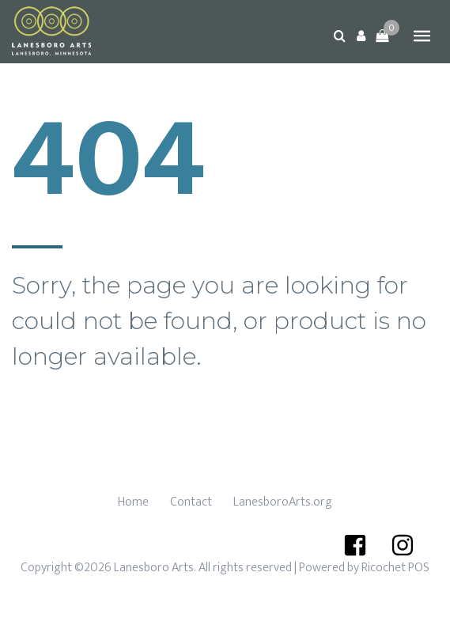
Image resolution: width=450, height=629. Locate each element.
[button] (360, 35)
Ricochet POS (395, 567)
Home (133, 502)
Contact (191, 502)
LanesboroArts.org (282, 502)
